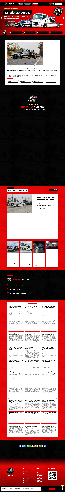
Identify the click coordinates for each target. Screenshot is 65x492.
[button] (1, 18)
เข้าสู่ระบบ (59, 0)
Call (57, 3)
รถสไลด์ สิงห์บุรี (42, 32)
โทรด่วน (38, 471)
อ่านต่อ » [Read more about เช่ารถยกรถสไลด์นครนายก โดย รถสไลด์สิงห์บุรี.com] (36, 210)
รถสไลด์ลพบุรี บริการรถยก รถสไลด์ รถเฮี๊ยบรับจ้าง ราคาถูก (25, 263)
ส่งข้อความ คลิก (47, 80)
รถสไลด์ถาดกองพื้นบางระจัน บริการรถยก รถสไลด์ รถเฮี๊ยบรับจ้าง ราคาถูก (48, 334)
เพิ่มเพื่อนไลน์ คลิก (39, 474)
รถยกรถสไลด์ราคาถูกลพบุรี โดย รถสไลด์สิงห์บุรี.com (31, 334)
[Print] (40, 446)
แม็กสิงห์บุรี (11, 3)
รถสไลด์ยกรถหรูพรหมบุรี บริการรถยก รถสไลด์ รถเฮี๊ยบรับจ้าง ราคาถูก (16, 361)
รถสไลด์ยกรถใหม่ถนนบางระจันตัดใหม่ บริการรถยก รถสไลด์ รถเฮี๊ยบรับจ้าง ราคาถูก (15, 348)
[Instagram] (35, 446)
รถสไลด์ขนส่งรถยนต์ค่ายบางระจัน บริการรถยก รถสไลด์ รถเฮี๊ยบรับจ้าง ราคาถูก (31, 426)
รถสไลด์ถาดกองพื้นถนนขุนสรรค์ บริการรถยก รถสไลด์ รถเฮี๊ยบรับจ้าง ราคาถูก (49, 319)
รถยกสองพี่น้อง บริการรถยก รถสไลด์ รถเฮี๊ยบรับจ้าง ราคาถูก (48, 361)
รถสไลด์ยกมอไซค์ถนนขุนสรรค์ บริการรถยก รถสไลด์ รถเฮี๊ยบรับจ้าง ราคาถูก (48, 401)
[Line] (37, 446)
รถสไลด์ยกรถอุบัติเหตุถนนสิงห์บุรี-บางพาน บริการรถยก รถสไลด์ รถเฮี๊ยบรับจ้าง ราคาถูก (12, 264)
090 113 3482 (19, 289)
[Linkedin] (25, 446)
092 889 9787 (15, 32)
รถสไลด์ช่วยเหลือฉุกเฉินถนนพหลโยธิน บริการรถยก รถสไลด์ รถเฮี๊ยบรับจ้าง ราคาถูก (48, 307)
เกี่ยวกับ (40, 3)
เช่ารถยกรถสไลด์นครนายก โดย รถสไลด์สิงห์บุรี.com (45, 198)
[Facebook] (20, 446)
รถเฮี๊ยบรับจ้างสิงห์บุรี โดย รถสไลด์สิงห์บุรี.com (38, 263)
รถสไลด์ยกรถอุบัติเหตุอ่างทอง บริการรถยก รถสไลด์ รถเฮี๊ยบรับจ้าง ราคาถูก (15, 386)
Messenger (38, 480)
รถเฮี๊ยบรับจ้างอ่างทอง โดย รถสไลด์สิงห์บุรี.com (31, 372)
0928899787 (28, 32)
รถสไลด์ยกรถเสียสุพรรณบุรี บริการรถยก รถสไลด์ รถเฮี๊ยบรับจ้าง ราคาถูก (48, 425)
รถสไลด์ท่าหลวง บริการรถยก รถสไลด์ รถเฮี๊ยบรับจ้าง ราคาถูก (32, 307)
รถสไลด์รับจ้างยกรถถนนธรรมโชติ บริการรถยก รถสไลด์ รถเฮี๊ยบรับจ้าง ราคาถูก (52, 261)
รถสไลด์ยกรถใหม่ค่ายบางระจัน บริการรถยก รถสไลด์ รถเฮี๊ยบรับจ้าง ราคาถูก (32, 361)
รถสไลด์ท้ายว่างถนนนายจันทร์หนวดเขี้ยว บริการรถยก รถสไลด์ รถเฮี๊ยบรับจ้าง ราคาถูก (15, 401)
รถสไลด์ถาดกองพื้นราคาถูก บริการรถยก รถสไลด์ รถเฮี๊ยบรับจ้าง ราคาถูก (16, 425)
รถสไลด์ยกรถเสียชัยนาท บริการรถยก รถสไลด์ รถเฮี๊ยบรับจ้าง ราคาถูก (32, 319)
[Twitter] (23, 446)
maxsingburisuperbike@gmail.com (18, 293)
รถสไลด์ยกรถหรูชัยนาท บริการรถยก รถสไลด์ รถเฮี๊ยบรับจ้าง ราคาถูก (16, 334)
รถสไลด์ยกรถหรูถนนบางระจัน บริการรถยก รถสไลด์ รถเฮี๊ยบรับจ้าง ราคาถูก (16, 307)
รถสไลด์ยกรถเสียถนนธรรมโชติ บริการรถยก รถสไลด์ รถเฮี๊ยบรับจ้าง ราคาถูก (48, 372)
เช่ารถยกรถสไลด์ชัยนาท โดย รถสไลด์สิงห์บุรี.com (32, 386)
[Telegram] (45, 446)
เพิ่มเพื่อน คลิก (22, 80)
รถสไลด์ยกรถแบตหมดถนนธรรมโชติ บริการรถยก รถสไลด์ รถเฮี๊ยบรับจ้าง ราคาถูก (31, 414)
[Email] (30, 446)
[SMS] (32, 446)
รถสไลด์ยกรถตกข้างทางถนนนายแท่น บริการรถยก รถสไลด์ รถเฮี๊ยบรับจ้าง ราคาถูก (15, 414)
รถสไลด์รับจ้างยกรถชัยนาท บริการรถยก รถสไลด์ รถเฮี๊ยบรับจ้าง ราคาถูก (32, 401)
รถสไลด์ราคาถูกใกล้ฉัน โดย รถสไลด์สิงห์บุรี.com (48, 386)
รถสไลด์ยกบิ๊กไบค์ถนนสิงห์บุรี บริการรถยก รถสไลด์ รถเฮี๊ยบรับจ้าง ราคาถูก (49, 413)
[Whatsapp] (27, 446)
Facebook (34, 80)
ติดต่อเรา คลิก (9, 80)
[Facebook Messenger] (42, 446)
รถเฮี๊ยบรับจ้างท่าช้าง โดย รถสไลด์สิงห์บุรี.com (31, 348)
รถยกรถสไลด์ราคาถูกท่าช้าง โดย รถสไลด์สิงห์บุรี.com (15, 319)
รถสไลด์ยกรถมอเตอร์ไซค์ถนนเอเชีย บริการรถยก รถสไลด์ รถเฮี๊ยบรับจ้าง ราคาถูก (48, 348)
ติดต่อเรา (56, 0)
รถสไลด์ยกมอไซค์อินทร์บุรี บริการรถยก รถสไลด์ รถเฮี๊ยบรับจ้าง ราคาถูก (16, 372)
